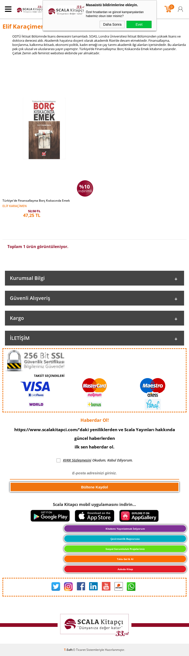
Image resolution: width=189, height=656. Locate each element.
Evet (139, 24)
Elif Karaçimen (14, 206)
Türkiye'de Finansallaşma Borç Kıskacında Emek (36, 200)
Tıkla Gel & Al (125, 559)
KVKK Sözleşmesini (77, 460)
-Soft (68, 650)
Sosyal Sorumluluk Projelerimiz (125, 549)
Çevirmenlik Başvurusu (125, 538)
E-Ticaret (79, 650)
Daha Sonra (112, 24)
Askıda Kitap (125, 569)
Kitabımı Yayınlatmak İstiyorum (125, 528)
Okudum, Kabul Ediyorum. (94, 460)
